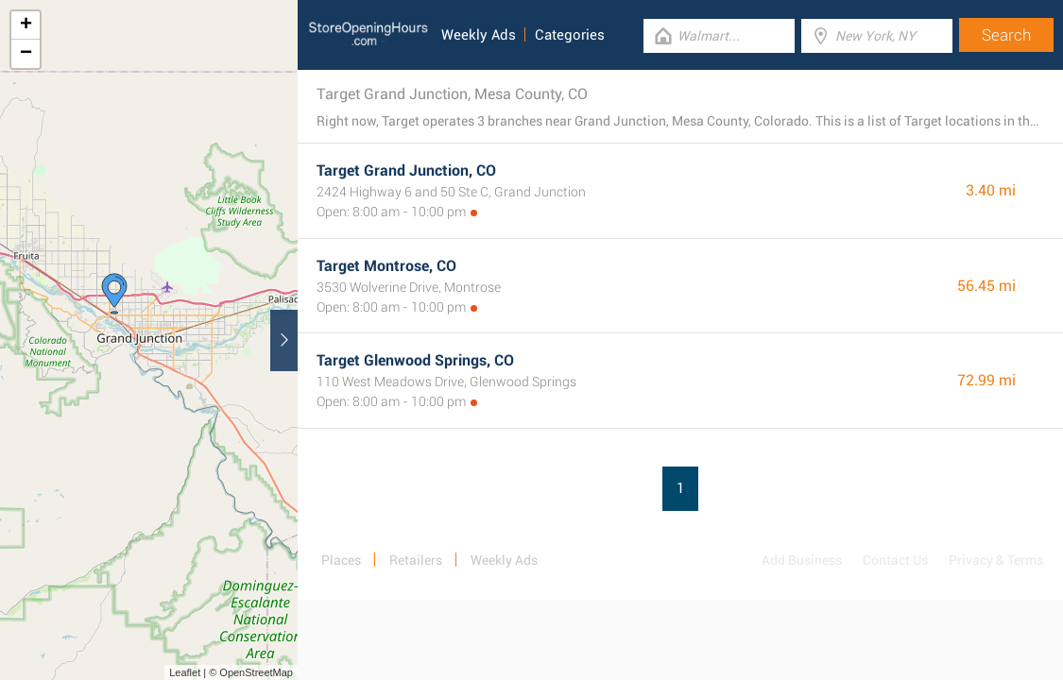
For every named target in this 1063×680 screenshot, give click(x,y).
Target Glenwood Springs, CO (415, 360)
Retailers (415, 560)
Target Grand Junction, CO (406, 170)
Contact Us (895, 560)
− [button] (26, 54)
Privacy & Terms (996, 560)
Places (341, 560)
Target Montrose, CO (386, 266)
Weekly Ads (478, 34)
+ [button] (26, 25)
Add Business (802, 560)
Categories (570, 34)
